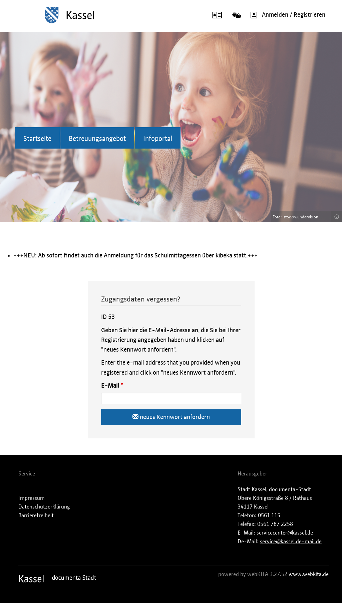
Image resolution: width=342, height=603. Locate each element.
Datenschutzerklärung (44, 507)
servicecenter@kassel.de (285, 533)
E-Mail (110, 386)
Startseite (37, 139)
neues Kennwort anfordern (171, 416)
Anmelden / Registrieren (285, 15)
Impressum (31, 498)
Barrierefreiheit (36, 515)
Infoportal (157, 139)
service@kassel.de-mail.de (291, 541)
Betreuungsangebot (97, 139)
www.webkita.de (309, 574)
